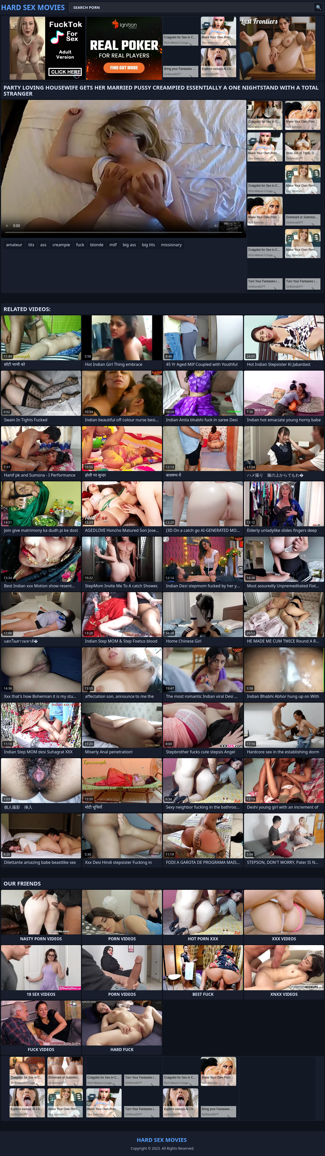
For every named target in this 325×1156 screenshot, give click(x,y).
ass (43, 244)
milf (113, 244)
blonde (96, 244)
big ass (129, 244)
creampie (61, 244)
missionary (171, 244)
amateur (14, 244)
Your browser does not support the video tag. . (123, 169)
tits (31, 244)
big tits (148, 244)
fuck (80, 244)
